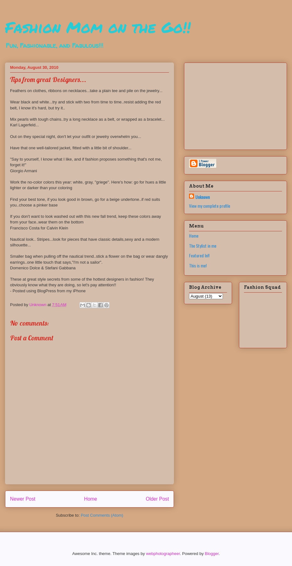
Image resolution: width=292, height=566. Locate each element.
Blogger (212, 553)
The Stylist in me (202, 245)
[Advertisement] (228, 104)
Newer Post (22, 499)
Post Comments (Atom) (102, 515)
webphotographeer (163, 553)
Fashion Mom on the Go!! (98, 27)
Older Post (157, 499)
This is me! (198, 265)
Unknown (202, 197)
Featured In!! (199, 255)
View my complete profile (209, 205)
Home (90, 499)
